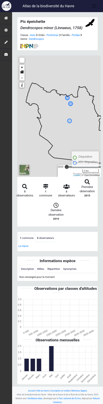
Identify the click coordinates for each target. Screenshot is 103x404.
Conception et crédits (60, 390)
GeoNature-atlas (34, 398)
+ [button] (22, 67)
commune (27, 237)
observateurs (45, 237)
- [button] (22, 78)
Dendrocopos (36, 38)
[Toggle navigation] (94, 6)
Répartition (53, 268)
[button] (22, 72)
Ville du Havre (42, 390)
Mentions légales (79, 390)
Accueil (31, 390)
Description (27, 268)
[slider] (67, 167)
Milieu (40, 268)
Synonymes (70, 268)
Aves (32, 35)
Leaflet (76, 175)
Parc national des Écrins (70, 398)
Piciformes (53, 35)
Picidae (76, 35)
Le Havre (23, 246)
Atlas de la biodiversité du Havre (48, 6)
